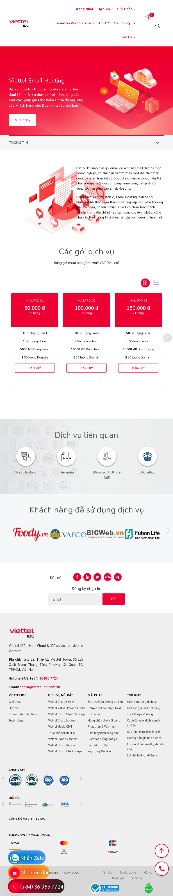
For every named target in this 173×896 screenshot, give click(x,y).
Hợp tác (14, 708)
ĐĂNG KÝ (35, 368)
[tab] (145, 282)
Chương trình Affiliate (23, 714)
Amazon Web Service (75, 23)
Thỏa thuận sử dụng (140, 714)
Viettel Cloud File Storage (65, 751)
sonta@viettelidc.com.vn (40, 687)
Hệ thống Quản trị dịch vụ (143, 708)
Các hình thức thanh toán (144, 731)
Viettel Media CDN (60, 726)
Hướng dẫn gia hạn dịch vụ (144, 738)
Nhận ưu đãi (34, 872)
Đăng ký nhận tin (86, 588)
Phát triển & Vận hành (102, 726)
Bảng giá (118, 878)
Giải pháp (126, 9)
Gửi (113, 599)
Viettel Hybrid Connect (63, 739)
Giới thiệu (15, 701)
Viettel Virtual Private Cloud (66, 708)
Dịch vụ (105, 9)
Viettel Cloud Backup (61, 720)
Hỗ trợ (148, 872)
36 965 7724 (48, 678)
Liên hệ (128, 37)
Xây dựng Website (99, 751)
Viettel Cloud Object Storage (66, 714)
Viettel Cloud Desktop (62, 745)
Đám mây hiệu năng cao (103, 733)
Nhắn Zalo (32, 857)
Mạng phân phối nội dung (104, 720)
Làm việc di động (98, 745)
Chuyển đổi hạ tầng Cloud (104, 708)
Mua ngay (22, 119)
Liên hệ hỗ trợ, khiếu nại (142, 755)
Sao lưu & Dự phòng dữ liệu (105, 701)
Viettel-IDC (51, 873)
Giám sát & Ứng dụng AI (103, 739)
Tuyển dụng (16, 720)
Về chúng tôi (125, 23)
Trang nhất (84, 9)
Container (94, 714)
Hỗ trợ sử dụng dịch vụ (142, 701)
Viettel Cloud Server (61, 701)
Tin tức (104, 23)
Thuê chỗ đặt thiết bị (61, 733)
